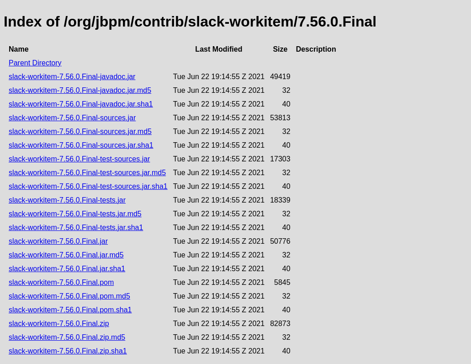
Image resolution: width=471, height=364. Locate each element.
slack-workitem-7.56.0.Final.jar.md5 (66, 255)
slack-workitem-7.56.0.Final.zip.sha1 (68, 351)
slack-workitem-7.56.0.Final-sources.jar (72, 118)
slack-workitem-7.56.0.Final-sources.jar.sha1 (81, 145)
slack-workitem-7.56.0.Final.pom (61, 282)
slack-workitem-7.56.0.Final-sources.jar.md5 (80, 131)
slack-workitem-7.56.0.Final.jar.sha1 (67, 269)
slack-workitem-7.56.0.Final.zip (59, 323)
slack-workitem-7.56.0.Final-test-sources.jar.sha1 (88, 186)
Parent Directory (35, 63)
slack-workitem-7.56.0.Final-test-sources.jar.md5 (87, 173)
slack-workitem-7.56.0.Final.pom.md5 (69, 296)
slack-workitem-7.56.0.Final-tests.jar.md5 (75, 214)
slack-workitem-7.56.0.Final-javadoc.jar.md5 (80, 90)
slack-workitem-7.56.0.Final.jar (58, 241)
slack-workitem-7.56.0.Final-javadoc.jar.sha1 (81, 104)
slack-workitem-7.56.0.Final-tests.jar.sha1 (76, 227)
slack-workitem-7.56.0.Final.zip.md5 (67, 337)
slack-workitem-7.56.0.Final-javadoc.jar (72, 76)
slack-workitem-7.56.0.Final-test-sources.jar (79, 159)
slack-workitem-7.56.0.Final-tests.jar (67, 200)
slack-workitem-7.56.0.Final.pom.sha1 (70, 310)
